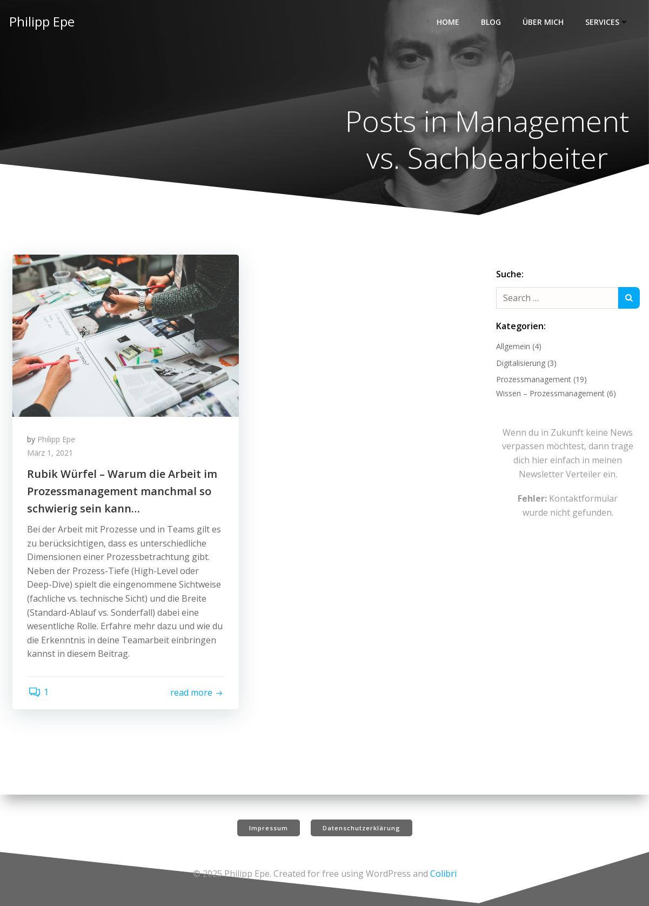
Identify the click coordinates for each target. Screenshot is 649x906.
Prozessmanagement (532, 380)
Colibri (443, 874)
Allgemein (512, 347)
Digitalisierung (519, 364)
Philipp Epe (58, 442)
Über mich (544, 22)
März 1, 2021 (52, 456)
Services (608, 22)
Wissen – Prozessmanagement (549, 394)
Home (449, 22)
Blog (492, 22)
